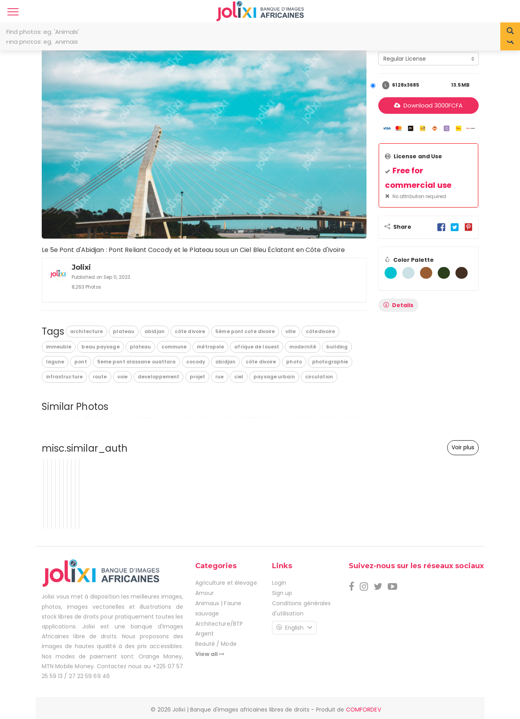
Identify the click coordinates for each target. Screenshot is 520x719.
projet (197, 376)
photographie (330, 361)
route (100, 376)
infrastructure (64, 376)
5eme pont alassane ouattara (136, 361)
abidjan (154, 331)
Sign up (282, 593)
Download (428, 105)
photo (294, 361)
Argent (204, 633)
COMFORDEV (363, 709)
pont (80, 361)
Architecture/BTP (219, 624)
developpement (158, 376)
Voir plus (463, 447)
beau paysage (100, 346)
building (337, 346)
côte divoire (190, 331)
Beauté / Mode (216, 644)
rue (219, 376)
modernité (302, 346)
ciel (238, 376)
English (294, 628)
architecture (86, 331)
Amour (204, 593)
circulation (319, 376)
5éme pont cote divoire (245, 331)
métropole (210, 346)
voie (122, 376)
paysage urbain (274, 376)
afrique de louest (256, 346)
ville (290, 331)
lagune (55, 361)
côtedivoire (320, 331)
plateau (123, 331)
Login (279, 583)
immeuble (59, 346)
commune (174, 346)
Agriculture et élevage (226, 583)
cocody (195, 361)
